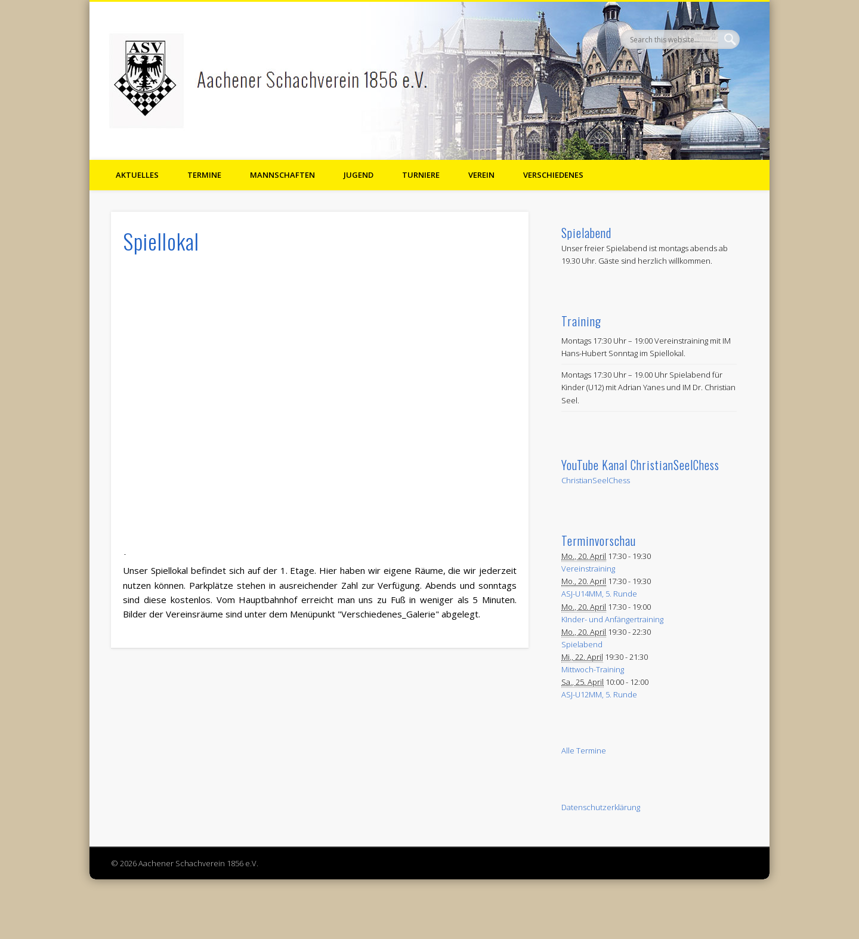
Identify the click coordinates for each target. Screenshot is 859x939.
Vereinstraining (588, 568)
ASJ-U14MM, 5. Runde (599, 593)
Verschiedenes (553, 174)
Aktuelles (137, 174)
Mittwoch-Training (592, 669)
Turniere (421, 174)
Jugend (358, 174)
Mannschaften (282, 174)
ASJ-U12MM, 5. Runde (599, 694)
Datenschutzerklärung (600, 807)
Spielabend (581, 644)
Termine (204, 174)
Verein (481, 174)
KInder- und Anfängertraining (612, 619)
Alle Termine (583, 750)
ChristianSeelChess (595, 480)
